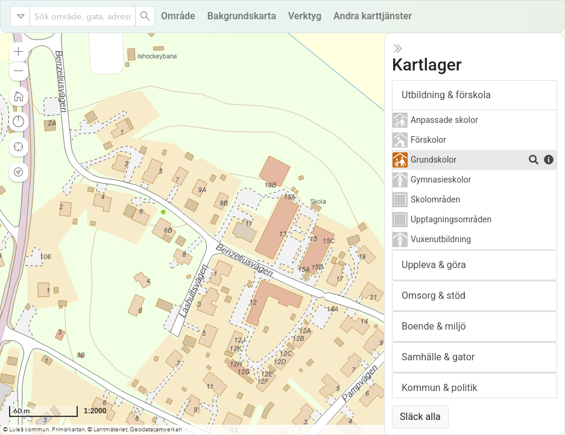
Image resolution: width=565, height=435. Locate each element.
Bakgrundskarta (241, 16)
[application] (282, 233)
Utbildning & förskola (446, 95)
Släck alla (420, 416)
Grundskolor (433, 159)
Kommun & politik (440, 387)
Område (178, 16)
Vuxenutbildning (441, 239)
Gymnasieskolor (441, 179)
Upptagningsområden (451, 219)
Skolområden (435, 199)
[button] (18, 51)
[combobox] (82, 16)
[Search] (144, 16)
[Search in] (20, 16)
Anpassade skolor (444, 120)
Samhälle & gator (438, 357)
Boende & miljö (434, 326)
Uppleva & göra (434, 265)
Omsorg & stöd (434, 295)
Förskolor (428, 140)
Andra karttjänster (372, 16)
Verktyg (304, 16)
